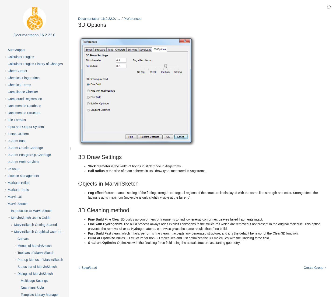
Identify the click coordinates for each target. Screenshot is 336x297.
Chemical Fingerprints (23, 78)
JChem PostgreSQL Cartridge (29, 155)
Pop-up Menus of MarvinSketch (40, 260)
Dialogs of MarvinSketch (35, 274)
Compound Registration (25, 99)
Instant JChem (18, 134)
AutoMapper (16, 50)
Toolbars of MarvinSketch (36, 253)
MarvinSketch (18, 204)
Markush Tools (18, 190)
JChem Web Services (23, 162)
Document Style (32, 288)
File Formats (17, 120)
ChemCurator (17, 71)
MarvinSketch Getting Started (35, 225)
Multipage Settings (34, 281)
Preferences (132, 19)
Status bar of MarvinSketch (37, 267)
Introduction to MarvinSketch (31, 211)
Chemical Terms (19, 85)
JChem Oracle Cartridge (25, 148)
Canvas (23, 239)
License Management (23, 176)
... (118, 19)
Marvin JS (15, 197)
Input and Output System (26, 127)
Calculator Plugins (21, 57)
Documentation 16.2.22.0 (96, 19)
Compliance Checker (23, 92)
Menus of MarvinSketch (35, 246)
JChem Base (17, 141)
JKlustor (14, 169)
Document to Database (24, 106)
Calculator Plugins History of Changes (35, 64)
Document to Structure (24, 113)
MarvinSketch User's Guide (30, 218)
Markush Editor (19, 183)
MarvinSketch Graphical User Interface (42, 232)
